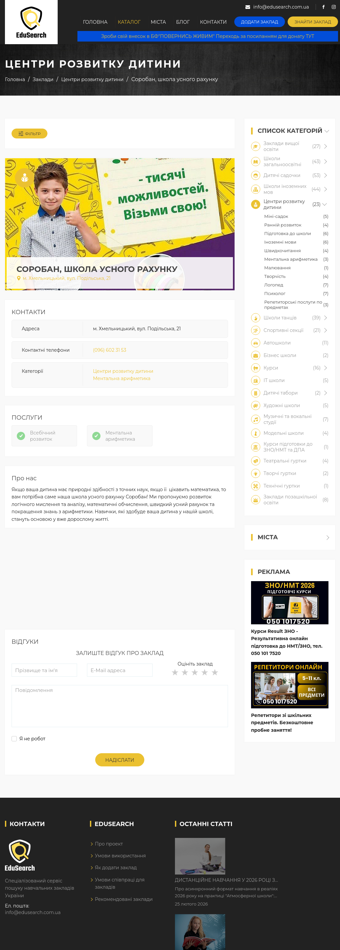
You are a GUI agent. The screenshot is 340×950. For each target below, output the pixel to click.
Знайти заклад (314, 21)
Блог (184, 22)
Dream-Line (321, 940)
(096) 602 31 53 (109, 350)
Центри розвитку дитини (123, 371)
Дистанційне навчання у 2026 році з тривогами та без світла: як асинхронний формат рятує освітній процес (281, 844)
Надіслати (119, 761)
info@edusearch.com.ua (33, 913)
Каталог (130, 22)
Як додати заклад (116, 869)
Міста (159, 22)
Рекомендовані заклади (124, 900)
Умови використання (120, 857)
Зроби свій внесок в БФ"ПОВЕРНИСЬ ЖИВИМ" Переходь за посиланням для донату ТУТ (207, 36)
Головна (95, 22)
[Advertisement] (120, 584)
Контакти (215, 22)
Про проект (109, 844)
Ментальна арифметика (122, 379)
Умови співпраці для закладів (120, 884)
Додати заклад (261, 21)
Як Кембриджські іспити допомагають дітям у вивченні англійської (275, 885)
